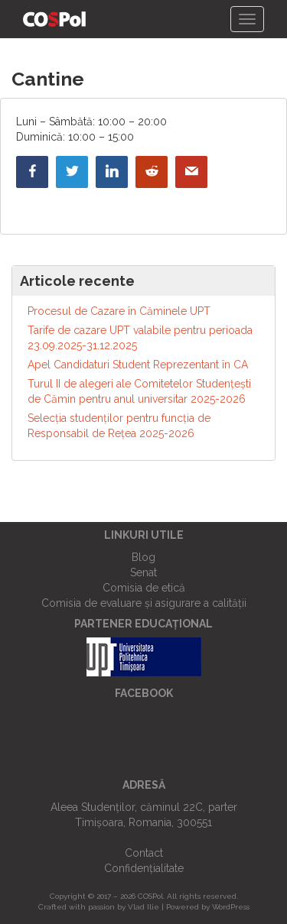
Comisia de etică (144, 588)
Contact (144, 853)
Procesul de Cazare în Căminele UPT (119, 311)
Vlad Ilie (143, 907)
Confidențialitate (144, 868)
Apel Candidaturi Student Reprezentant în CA (138, 364)
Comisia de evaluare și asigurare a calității (143, 603)
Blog (143, 557)
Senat (143, 572)
